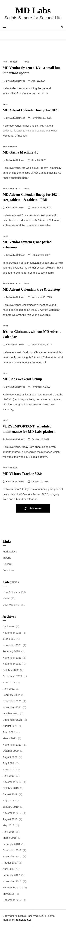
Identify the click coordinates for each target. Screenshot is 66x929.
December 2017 (12, 850)
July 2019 (8, 800)
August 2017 (10, 862)
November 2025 (12, 632)
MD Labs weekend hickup (22, 379)
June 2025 (9, 638)
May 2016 (8, 893)
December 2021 (12, 701)
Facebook (8, 570)
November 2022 (12, 663)
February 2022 (11, 694)
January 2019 (11, 806)
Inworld (7, 557)
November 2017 (12, 856)
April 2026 (9, 626)
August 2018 (10, 819)
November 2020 (12, 744)
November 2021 (12, 707)
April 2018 (9, 831)
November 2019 (12, 781)
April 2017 (9, 868)
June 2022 (9, 682)
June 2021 (9, 732)
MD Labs (33, 10)
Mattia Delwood (17, 80)
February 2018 (11, 844)
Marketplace (10, 551)
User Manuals (11, 604)
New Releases (10, 61)
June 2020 (9, 769)
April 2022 (9, 688)
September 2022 (12, 676)
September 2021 (12, 719)
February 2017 (11, 875)
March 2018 (10, 837)
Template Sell (24, 919)
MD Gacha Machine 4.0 (20, 152)
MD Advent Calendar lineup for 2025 (31, 110)
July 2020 (8, 763)
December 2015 (12, 899)
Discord (7, 563)
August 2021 (10, 725)
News (26, 61)
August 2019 (10, 794)
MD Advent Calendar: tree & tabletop (31, 289)
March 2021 (10, 738)
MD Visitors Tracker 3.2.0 (22, 474)
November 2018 (12, 812)
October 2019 (11, 788)
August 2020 (10, 757)
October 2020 (11, 750)
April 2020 (9, 775)
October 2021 (11, 713)
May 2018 (8, 825)
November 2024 (12, 645)
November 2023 (12, 657)
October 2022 (11, 670)
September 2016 (12, 887)
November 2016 (12, 881)
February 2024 (11, 651)
